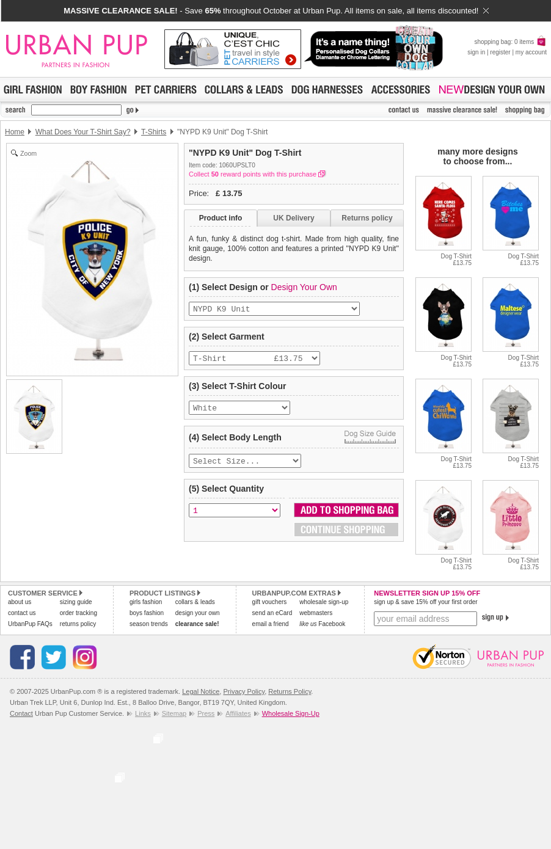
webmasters (315, 613)
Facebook (322, 624)
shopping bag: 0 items (510, 41)
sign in (476, 52)
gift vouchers (269, 602)
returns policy (78, 624)
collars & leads (195, 602)
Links (143, 713)
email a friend (270, 624)
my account (531, 52)
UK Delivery (293, 218)
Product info (221, 218)
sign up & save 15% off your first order (425, 602)
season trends (149, 624)
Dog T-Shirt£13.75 (456, 259)
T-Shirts (153, 132)
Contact (21, 713)
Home (14, 132)
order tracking (78, 613)
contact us (22, 613)
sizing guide (76, 602)
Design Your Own (304, 287)
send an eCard (272, 613)
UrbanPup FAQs (30, 624)
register (500, 52)
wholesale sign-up (323, 602)
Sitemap (174, 713)
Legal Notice (200, 691)
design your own (197, 613)
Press (205, 713)
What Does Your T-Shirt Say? (83, 132)
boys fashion (147, 613)
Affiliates (237, 713)
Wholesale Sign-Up (290, 713)
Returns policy (366, 218)
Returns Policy (289, 691)
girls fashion (146, 602)
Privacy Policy (244, 691)
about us (19, 602)
